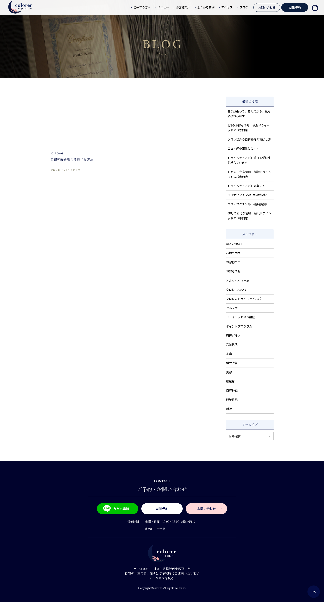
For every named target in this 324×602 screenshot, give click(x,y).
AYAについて (234, 244)
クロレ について (236, 289)
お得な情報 (233, 271)
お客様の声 (233, 262)
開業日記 (232, 399)
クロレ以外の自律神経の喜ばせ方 (249, 139)
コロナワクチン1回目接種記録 (247, 204)
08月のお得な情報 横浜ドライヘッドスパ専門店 (249, 215)
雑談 (229, 409)
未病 (229, 354)
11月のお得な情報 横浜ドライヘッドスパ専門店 (249, 174)
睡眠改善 (232, 363)
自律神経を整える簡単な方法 (71, 159)
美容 (229, 372)
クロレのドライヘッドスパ (65, 169)
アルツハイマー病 (237, 280)
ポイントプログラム (239, 326)
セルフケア (233, 308)
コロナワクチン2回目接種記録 (247, 195)
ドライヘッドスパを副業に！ (246, 186)
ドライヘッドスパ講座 (240, 317)
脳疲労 (230, 381)
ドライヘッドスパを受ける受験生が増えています (249, 160)
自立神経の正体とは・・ (243, 148)
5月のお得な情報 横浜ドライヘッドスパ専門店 (249, 127)
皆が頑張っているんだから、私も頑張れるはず (249, 113)
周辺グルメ (233, 335)
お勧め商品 (233, 253)
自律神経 (232, 390)
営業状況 (232, 344)
